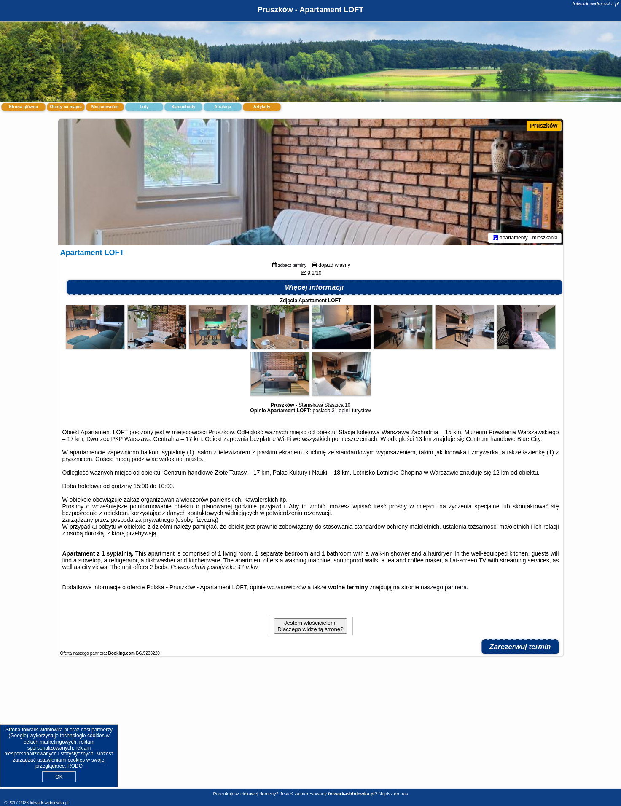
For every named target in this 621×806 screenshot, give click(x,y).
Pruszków (543, 125)
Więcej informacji (314, 287)
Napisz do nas (393, 793)
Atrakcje (222, 107)
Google (18, 736)
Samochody (184, 107)
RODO (75, 766)
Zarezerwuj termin (520, 647)
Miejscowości (104, 107)
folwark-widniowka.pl (596, 4)
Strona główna (23, 107)
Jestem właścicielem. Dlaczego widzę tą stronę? (310, 626)
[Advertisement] (311, 727)
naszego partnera (444, 587)
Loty (144, 107)
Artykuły (261, 107)
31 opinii (341, 411)
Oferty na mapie (66, 107)
